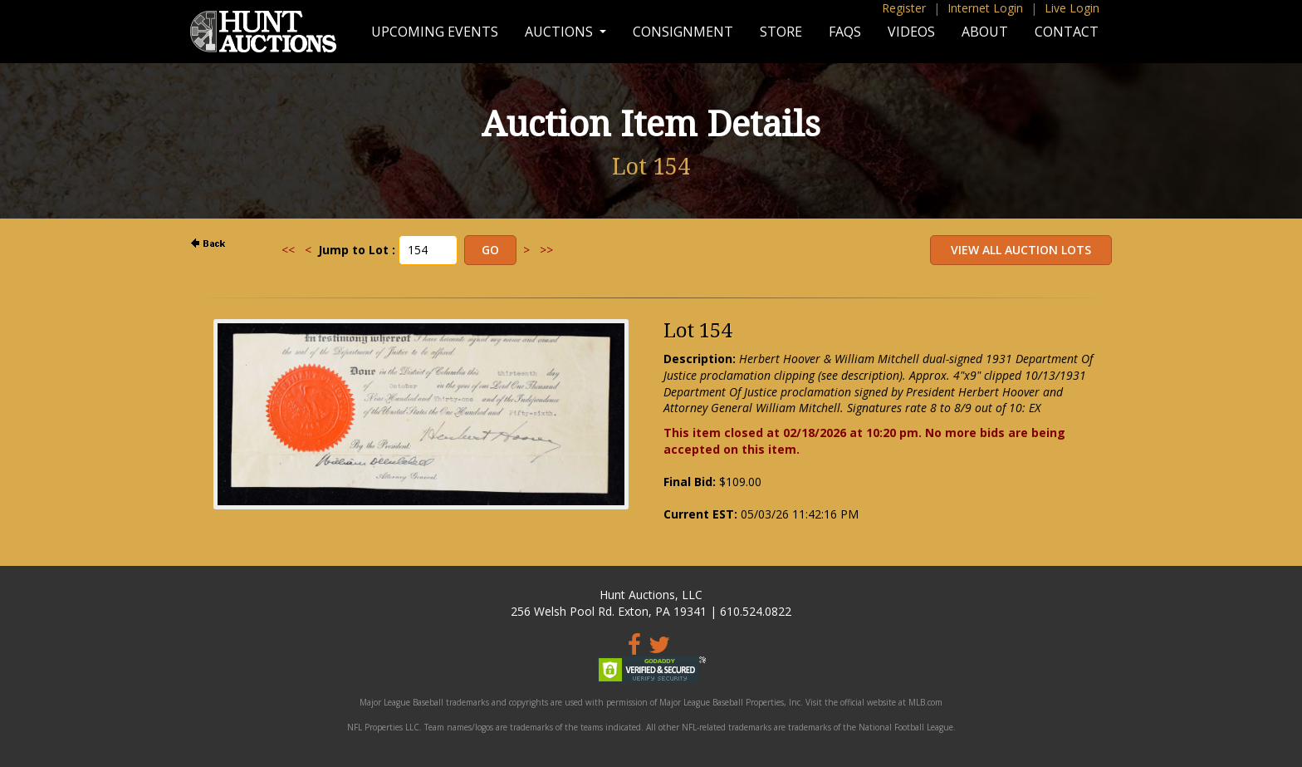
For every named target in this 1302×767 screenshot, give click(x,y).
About (985, 31)
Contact (1067, 31)
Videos (911, 31)
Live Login (1072, 8)
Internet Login (985, 8)
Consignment (683, 31)
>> (546, 250)
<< (288, 250)
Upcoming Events (434, 31)
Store (781, 31)
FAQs (845, 31)
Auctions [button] (560, 31)
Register (904, 8)
